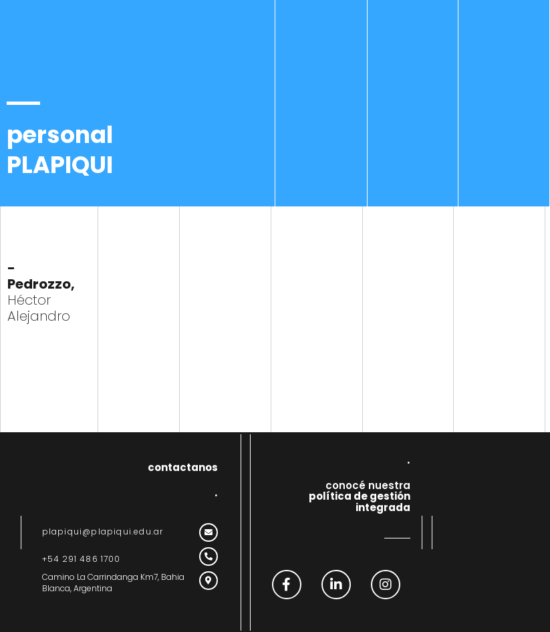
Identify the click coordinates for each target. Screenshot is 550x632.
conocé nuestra (359, 496)
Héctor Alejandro (41, 292)
